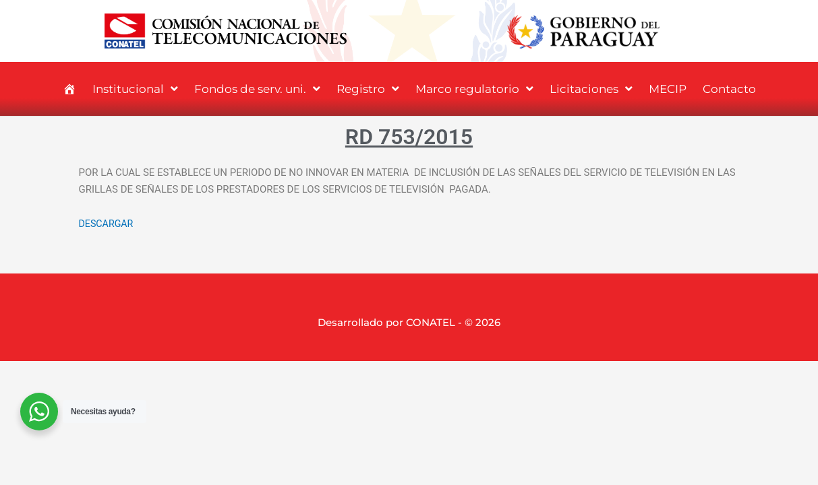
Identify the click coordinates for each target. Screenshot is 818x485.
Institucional (135, 88)
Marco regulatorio (474, 88)
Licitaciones (591, 88)
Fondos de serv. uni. (257, 88)
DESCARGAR (107, 224)
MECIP (667, 89)
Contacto (729, 89)
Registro (368, 88)
